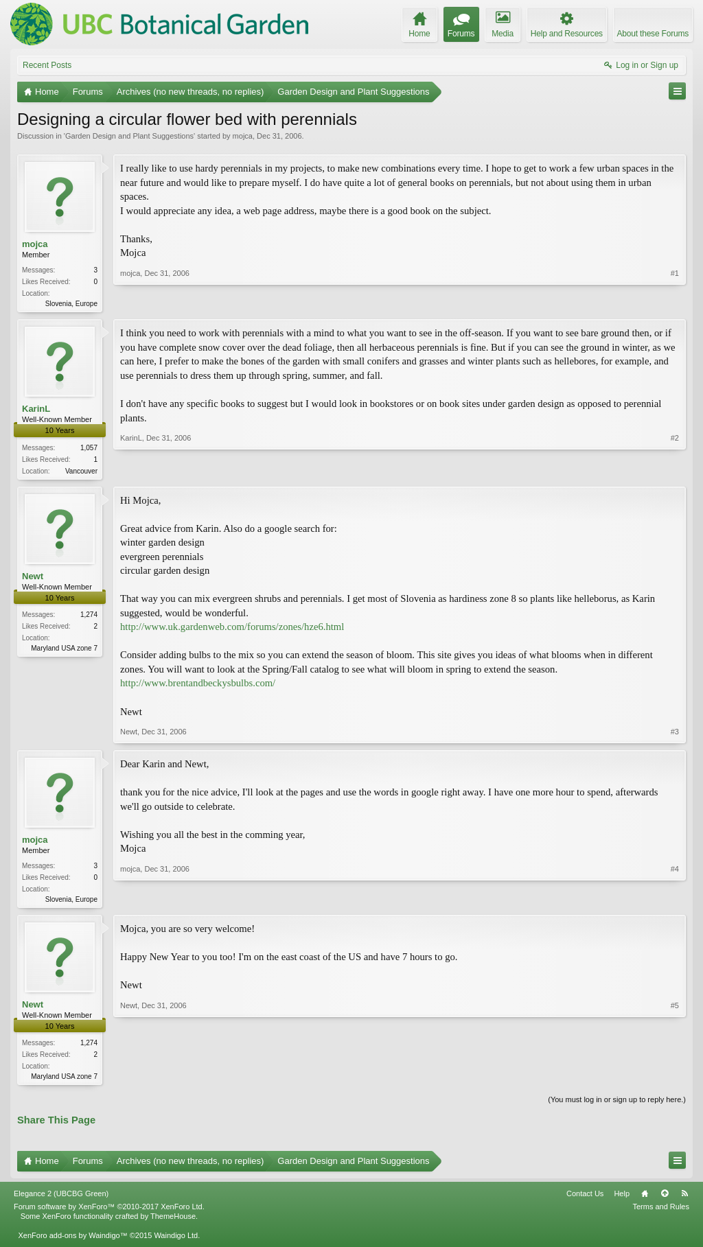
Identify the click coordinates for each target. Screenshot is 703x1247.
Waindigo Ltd (176, 1241)
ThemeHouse (173, 1221)
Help (622, 1199)
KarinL (36, 410)
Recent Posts (47, 65)
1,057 (88, 449)
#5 (675, 1079)
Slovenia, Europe (71, 303)
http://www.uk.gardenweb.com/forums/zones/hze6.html (232, 629)
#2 (675, 470)
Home (644, 1199)
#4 (675, 900)
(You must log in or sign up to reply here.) (617, 1105)
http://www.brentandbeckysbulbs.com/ (197, 685)
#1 (675, 302)
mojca (243, 136)
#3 (675, 734)
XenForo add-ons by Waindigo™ (72, 1241)
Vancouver (81, 472)
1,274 (88, 617)
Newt (32, 578)
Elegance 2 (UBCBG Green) (61, 1199)
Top (664, 1199)
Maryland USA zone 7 (64, 651)
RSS (684, 1199)
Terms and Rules (660, 1212)
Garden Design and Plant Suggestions (129, 136)
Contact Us (584, 1199)
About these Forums (653, 33)
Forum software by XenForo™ (109, 1212)
